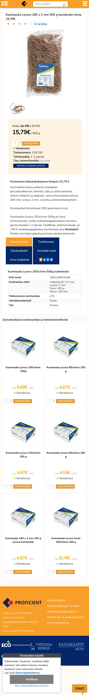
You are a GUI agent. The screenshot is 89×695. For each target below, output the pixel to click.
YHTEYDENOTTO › (59, 623)
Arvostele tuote (46, 250)
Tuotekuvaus (46, 241)
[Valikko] (85, 4)
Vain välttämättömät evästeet (32, 685)
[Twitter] (47, 259)
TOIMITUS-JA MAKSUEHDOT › (66, 617)
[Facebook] (51, 259)
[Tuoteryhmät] (4, 4)
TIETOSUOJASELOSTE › (62, 611)
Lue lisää (45, 160)
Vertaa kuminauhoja (31, 165)
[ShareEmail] (40, 259)
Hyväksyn (32, 679)
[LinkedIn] (44, 259)
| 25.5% (30, 126)
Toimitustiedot (19, 250)
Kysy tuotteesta (19, 259)
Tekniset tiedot (19, 241)
